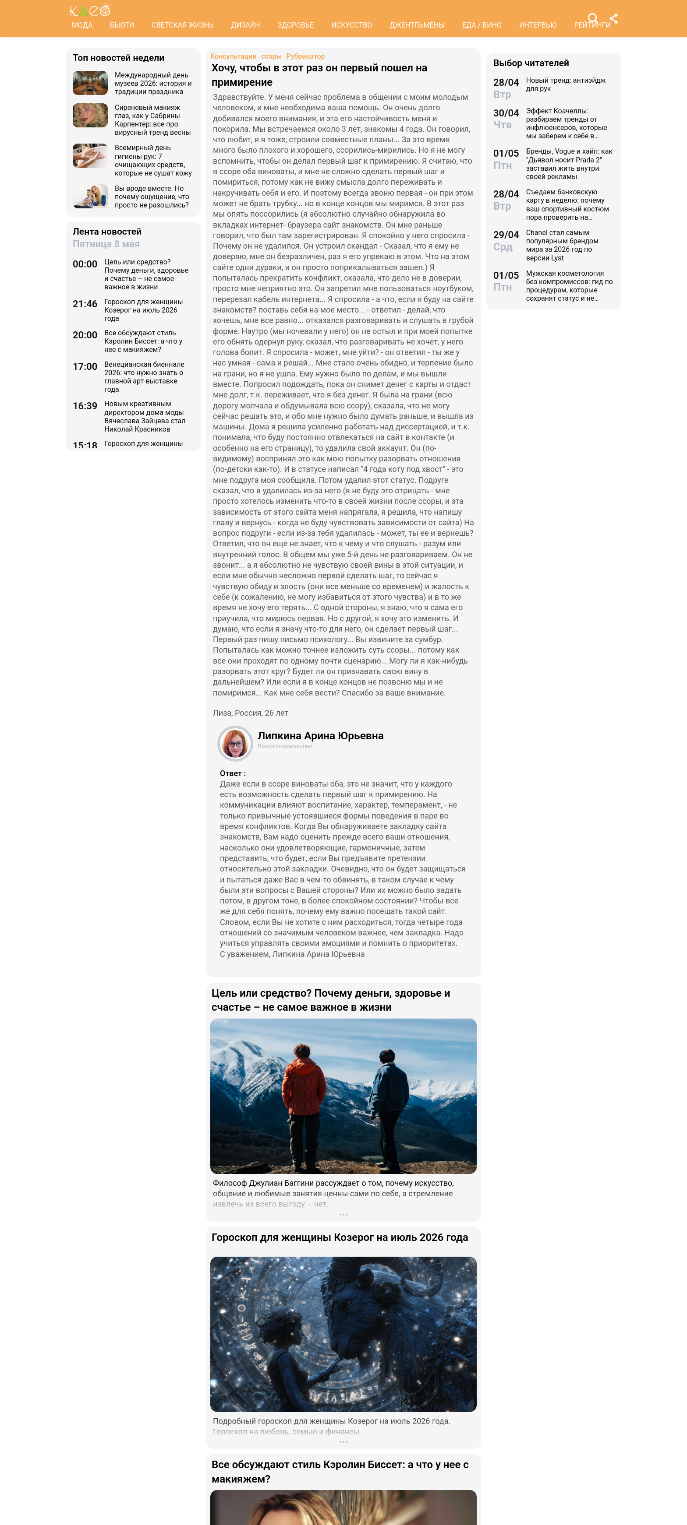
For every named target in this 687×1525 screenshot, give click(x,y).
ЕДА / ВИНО (482, 25)
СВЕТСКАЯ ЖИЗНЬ (182, 25)
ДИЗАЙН (245, 25)
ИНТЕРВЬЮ (538, 25)
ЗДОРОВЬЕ (296, 25)
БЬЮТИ (122, 25)
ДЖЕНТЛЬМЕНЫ (417, 25)
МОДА (82, 25)
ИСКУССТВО (351, 25)
